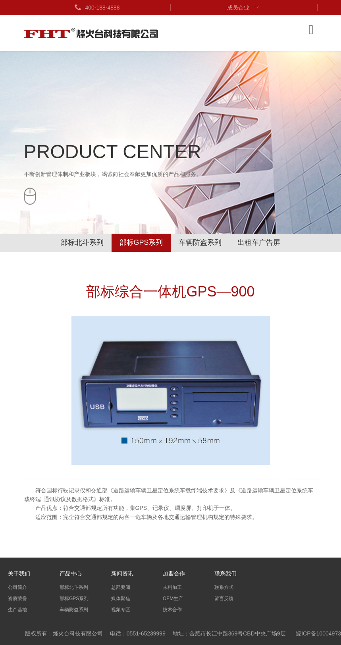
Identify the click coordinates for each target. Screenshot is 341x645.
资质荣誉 (17, 598)
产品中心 (71, 573)
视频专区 (120, 609)
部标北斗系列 (81, 243)
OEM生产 (173, 598)
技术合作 (172, 609)
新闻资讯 (122, 573)
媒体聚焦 (120, 598)
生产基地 (17, 609)
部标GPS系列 (141, 243)
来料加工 (172, 587)
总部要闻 (120, 587)
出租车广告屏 (259, 243)
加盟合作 (174, 573)
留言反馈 (223, 598)
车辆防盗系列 (200, 243)
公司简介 (17, 587)
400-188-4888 (96, 7)
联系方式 (223, 587)
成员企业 (243, 7)
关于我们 (19, 573)
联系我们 (225, 573)
